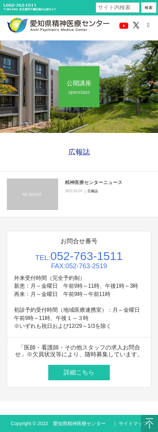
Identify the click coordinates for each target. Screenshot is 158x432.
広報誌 (93, 191)
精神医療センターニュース (93, 182)
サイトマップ (133, 423)
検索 (149, 7)
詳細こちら (79, 372)
